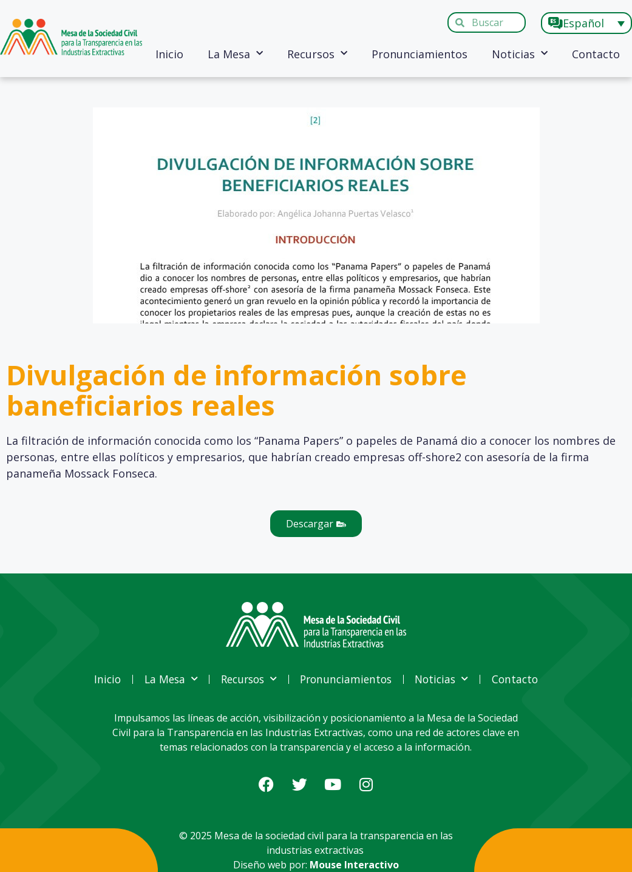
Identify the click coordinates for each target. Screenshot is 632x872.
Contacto (596, 54)
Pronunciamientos (419, 54)
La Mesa (235, 54)
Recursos (317, 54)
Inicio (169, 54)
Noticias (520, 54)
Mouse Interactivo (354, 864)
